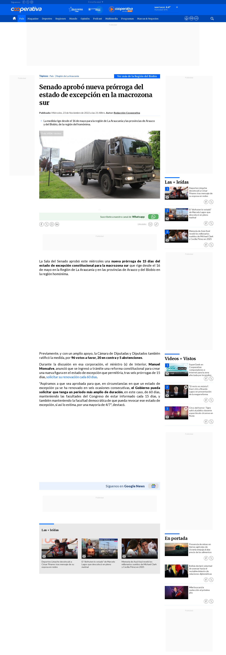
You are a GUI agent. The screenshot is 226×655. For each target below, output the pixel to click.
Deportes (47, 18)
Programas (127, 18)
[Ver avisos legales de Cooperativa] (186, 21)
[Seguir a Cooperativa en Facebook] (23, 2)
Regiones (60, 18)
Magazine (32, 18)
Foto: (44, 133)
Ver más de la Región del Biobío (137, 76)
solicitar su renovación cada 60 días (71, 377)
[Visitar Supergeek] (196, 21)
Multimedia (111, 18)
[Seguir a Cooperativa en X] (27, 2)
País (21, 18)
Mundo (73, 18)
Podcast (97, 18)
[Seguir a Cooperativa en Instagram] (31, 2)
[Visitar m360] (191, 21)
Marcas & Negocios (147, 18)
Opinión (85, 18)
